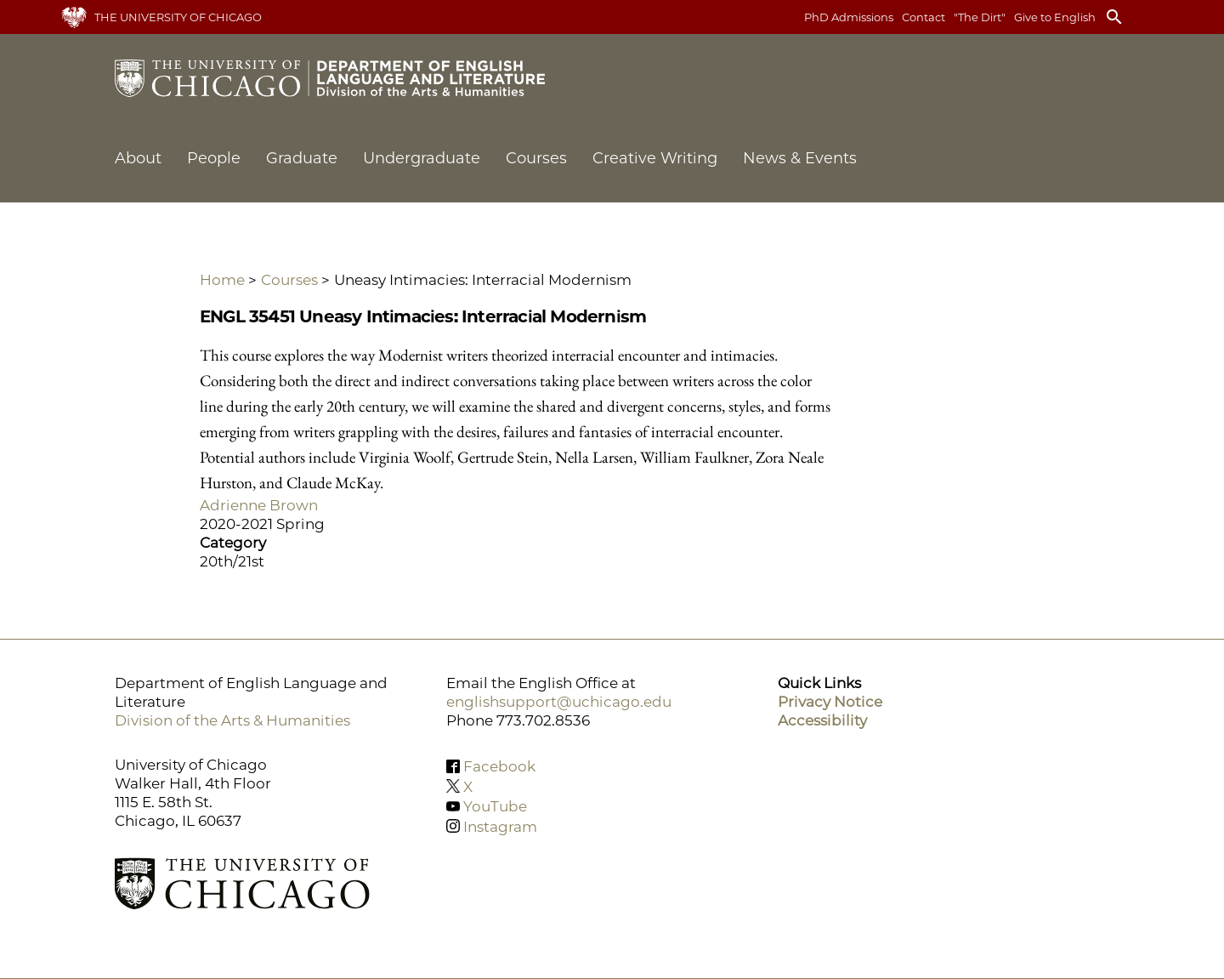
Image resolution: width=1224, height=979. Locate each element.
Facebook (499, 766)
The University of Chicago (178, 17)
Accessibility (822, 720)
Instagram (500, 825)
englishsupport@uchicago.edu (559, 701)
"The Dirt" (980, 17)
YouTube (495, 806)
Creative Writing (654, 158)
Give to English (1055, 17)
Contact (923, 17)
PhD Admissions (848, 17)
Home (222, 279)
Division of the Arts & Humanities (232, 720)
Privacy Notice (830, 701)
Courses (536, 158)
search (1114, 17)
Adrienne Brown (259, 505)
